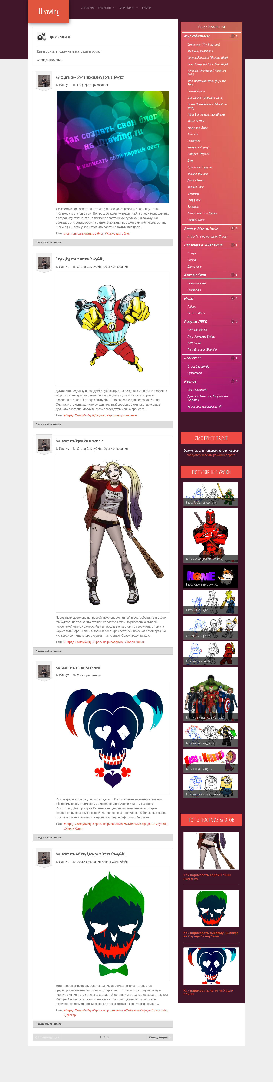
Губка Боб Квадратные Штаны (206, 114)
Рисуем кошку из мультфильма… (202, 584)
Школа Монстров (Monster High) (208, 57)
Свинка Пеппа (196, 91)
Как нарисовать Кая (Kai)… (199, 661)
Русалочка (194, 141)
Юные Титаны (196, 121)
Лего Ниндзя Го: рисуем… (199, 636)
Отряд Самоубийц (49, 60)
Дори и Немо (196, 180)
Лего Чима (194, 343)
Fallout (192, 306)
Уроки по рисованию (122, 415)
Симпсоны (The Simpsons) (204, 44)
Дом (190, 160)
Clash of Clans (196, 313)
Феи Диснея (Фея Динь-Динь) (205, 98)
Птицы (192, 253)
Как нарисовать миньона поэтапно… (205, 794)
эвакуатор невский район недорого (211, 455)
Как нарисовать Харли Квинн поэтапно (79, 441)
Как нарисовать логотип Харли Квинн (78, 667)
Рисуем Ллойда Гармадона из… (202, 502)
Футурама (193, 193)
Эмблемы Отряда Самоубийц (146, 824)
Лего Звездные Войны (201, 336)
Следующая (160, 1037)
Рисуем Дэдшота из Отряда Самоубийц (79, 259)
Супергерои (195, 373)
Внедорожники (197, 283)
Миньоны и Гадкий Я (200, 51)
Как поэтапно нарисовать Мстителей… (206, 717)
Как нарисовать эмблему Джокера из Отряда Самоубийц (90, 854)
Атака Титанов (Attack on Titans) (207, 236)
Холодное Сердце (198, 147)
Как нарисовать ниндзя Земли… (202, 743)
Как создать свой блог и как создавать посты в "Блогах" (90, 77)
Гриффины (194, 200)
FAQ (80, 85)
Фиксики (193, 134)
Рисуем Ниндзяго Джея (198, 610)
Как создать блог (118, 233)
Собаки (192, 260)
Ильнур (64, 85)
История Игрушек (198, 154)
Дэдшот (99, 415)
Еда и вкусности (197, 390)
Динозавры (195, 266)
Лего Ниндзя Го (197, 330)
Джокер (70, 1015)
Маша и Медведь (198, 174)
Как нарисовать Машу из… (199, 769)
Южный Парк (196, 187)
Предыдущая (47, 1037)
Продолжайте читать (48, 242)
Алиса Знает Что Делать (202, 213)
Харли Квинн (135, 642)
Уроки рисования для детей (204, 406)
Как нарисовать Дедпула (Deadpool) (204, 559)
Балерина (193, 206)
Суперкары (194, 290)
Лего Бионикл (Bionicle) (202, 350)
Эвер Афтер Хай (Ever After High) (208, 64)
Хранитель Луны (198, 127)
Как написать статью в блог (84, 233)
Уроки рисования (60, 36)
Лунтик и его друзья (200, 167)
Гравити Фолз (196, 220)
